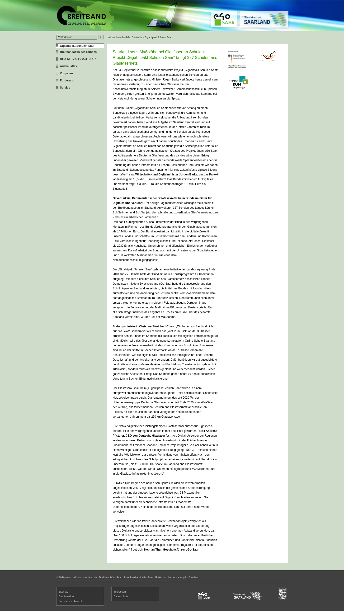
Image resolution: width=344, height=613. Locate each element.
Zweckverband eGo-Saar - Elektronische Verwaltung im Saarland (161, 577)
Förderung (67, 80)
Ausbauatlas (68, 66)
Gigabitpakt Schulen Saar (77, 45)
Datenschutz (121, 596)
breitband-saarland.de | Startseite (124, 37)
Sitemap (63, 591)
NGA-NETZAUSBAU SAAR (78, 59)
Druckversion (66, 596)
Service (65, 87)
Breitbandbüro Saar (110, 577)
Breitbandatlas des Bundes (78, 52)
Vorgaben (66, 73)
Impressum (120, 591)
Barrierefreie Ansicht (70, 601)
